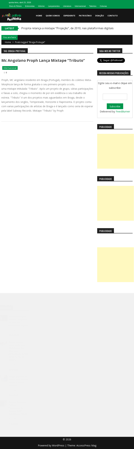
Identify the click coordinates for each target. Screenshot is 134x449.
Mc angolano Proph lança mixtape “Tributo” (43, 60)
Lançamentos (54, 6)
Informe (41, 6)
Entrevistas (30, 6)
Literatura (67, 6)
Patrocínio (85, 15)
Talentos (92, 6)
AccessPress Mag (86, 445)
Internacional (80, 6)
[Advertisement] (115, 151)
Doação (99, 15)
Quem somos (53, 15)
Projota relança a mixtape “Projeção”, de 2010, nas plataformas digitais (67, 28)
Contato (112, 15)
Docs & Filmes (15, 6)
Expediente (69, 15)
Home (39, 15)
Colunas (103, 6)
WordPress (58, 445)
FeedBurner (123, 111)
